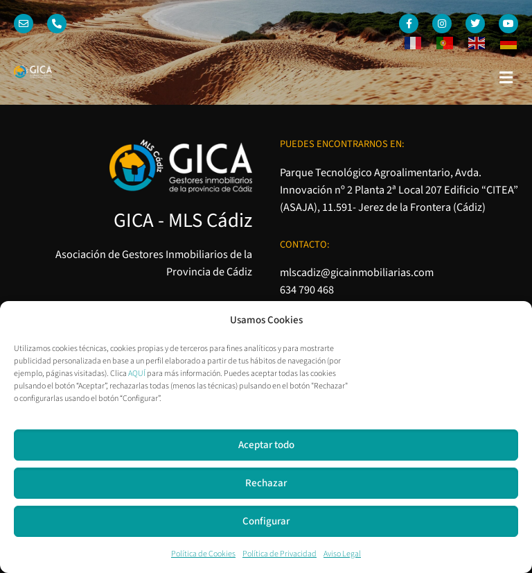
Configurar (266, 521)
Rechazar (266, 483)
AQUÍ (136, 373)
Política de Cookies (203, 554)
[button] (506, 78)
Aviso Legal (342, 554)
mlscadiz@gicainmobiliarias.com (357, 272)
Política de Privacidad (279, 554)
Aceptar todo (266, 445)
